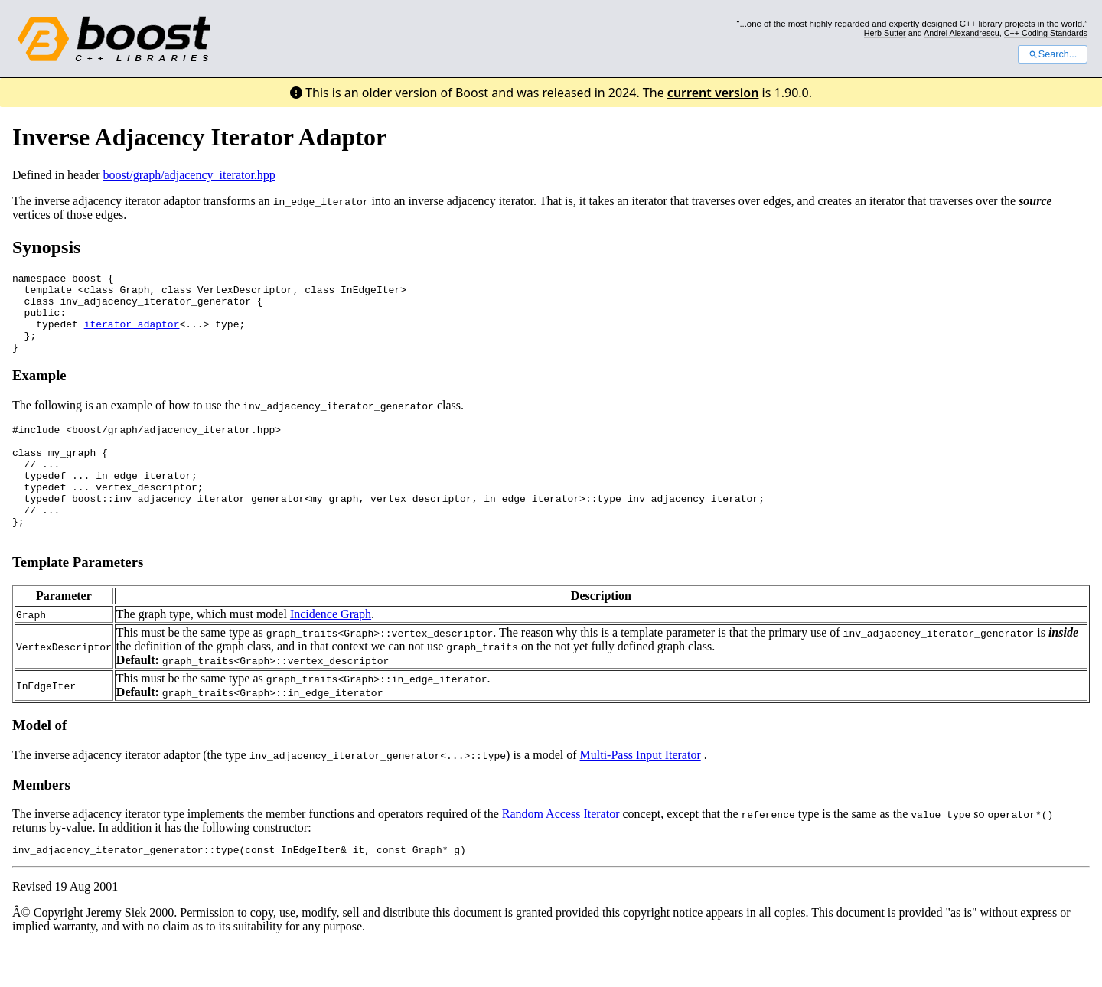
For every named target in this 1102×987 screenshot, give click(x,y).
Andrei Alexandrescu (961, 32)
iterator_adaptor (132, 335)
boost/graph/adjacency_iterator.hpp (189, 174)
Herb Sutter (885, 32)
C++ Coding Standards (1045, 32)
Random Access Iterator (561, 852)
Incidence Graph (330, 653)
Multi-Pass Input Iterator (639, 793)
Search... (1053, 54)
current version (713, 92)
